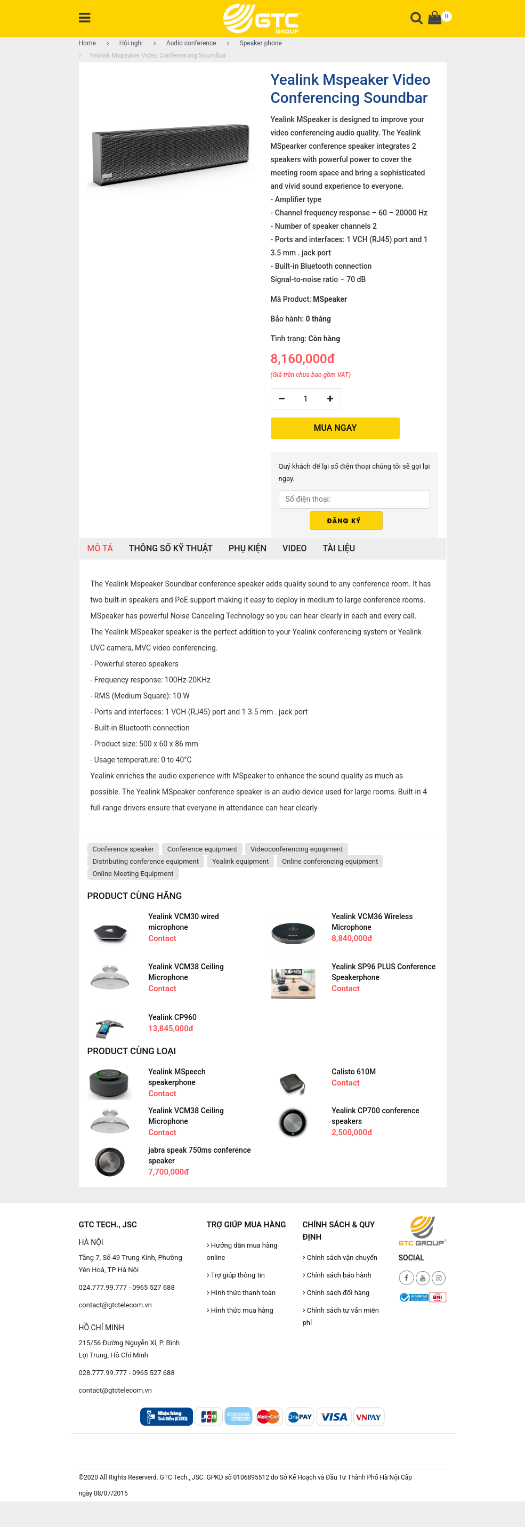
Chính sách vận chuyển (340, 1257)
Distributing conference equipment (146, 861)
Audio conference (185, 43)
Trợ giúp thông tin (236, 1275)
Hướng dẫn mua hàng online (242, 1251)
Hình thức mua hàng (240, 1310)
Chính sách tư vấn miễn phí (341, 1316)
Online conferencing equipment (330, 861)
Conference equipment (202, 849)
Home (87, 43)
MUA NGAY (335, 428)
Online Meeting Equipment (133, 874)
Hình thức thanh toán (241, 1293)
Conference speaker (123, 849)
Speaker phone (254, 43)
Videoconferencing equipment (297, 849)
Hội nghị (125, 43)
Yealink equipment (240, 861)
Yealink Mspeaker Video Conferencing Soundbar (153, 55)
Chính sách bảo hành (337, 1275)
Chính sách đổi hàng (336, 1293)
